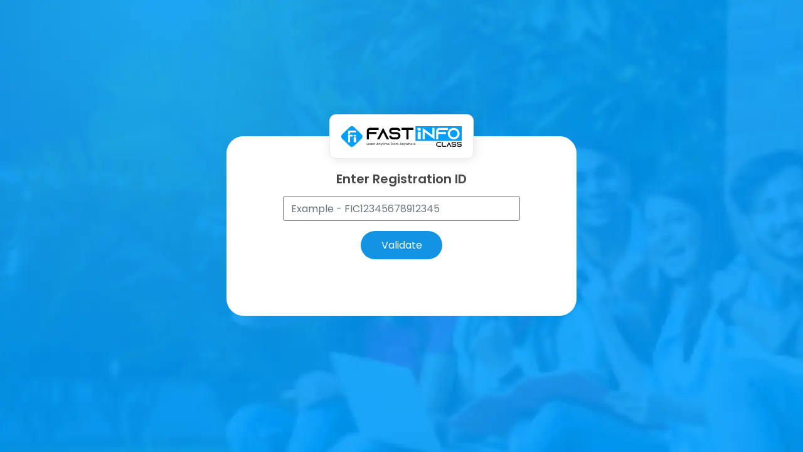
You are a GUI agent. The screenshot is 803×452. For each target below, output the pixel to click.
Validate (401, 245)
